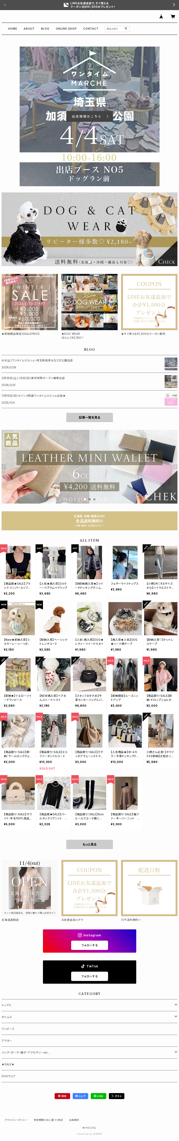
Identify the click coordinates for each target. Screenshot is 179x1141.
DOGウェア (9, 1076)
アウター (7, 1040)
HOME (12, 28)
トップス (6, 1005)
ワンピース (8, 1028)
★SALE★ (8, 1064)
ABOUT (29, 28)
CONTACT (91, 28)
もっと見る (90, 844)
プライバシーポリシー (16, 1119)
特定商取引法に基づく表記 (48, 1119)
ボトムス (7, 1017)
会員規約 (74, 1119)
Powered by (89, 1133)
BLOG (45, 28)
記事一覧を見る (89, 417)
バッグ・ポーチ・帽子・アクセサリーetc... (26, 1052)
